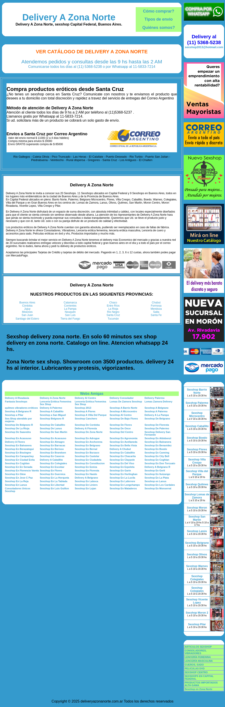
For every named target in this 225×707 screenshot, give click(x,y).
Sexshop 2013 (83, 407)
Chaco (113, 302)
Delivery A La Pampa (156, 415)
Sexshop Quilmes (197, 484)
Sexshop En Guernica (53, 474)
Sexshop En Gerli (154, 470)
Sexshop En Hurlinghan (124, 474)
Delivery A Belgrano (86, 477)
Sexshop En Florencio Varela (22, 470)
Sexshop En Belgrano (87, 445)
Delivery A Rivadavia (17, 398)
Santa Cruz (113, 315)
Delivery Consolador (122, 398)
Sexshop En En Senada (18, 467)
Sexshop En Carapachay (19, 456)
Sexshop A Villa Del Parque (91, 415)
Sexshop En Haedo (86, 474)
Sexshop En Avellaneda (123, 442)
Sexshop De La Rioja (17, 428)
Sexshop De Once (120, 428)
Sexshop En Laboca (86, 481)
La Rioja (113, 308)
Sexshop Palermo (197, 402)
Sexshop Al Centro (121, 415)
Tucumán (113, 318)
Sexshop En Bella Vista (123, 445)
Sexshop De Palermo (156, 428)
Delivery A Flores (15, 442)
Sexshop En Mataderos (123, 488)
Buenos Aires (27, 302)
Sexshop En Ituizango (157, 474)
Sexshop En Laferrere (122, 481)
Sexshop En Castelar (87, 456)
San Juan (27, 315)
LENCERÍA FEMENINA (198, 657)
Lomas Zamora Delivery (158, 401)
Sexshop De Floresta (156, 424)
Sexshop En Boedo (155, 449)
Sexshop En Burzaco (87, 452)
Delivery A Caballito (51, 459)
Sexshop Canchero (86, 418)
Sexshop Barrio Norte (197, 391)
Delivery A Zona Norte (68, 17)
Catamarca (70, 302)
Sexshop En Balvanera (157, 442)
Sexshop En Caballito (122, 452)
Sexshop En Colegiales (53, 463)
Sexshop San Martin (196, 518)
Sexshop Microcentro (197, 414)
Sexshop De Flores (121, 424)
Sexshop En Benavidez (157, 445)
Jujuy (27, 308)
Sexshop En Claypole (122, 459)
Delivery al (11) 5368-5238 (204, 39)
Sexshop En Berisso (52, 449)
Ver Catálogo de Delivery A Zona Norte (92, 51)
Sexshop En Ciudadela (88, 459)
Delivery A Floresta (86, 428)
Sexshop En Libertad (52, 485)
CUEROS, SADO (194, 664)
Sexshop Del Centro (121, 432)
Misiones (27, 312)
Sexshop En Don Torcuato (159, 463)
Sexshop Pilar (197, 624)
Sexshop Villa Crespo (197, 461)
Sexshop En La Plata (156, 477)
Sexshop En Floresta (87, 470)
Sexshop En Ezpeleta (122, 467)
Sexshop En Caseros (52, 456)
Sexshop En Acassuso (18, 438)
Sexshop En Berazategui (19, 449)
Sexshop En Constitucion (90, 463)
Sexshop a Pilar (14, 415)
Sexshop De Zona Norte (89, 432)
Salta (156, 312)
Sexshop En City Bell (156, 456)
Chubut (156, 302)
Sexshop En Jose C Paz (19, 477)
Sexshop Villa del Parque (197, 473)
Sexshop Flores (197, 449)
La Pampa (70, 308)
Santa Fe (156, 315)
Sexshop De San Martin (53, 432)
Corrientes (70, 305)
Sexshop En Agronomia (124, 438)
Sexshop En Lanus (16, 485)
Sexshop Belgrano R (52, 418)
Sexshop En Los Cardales (159, 485)
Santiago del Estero (27, 318)
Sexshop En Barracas (52, 445)
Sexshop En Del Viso (122, 463)
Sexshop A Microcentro (123, 411)
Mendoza (156, 308)
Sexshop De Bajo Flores (124, 418)
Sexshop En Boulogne (18, 452)
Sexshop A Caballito (52, 411)
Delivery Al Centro (85, 398)
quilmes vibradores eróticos (21, 407)
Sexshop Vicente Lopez (197, 601)
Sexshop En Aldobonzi (157, 438)
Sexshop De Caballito (52, 424)
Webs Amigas (91, 393)
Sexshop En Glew (15, 474)
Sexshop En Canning (156, 452)
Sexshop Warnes (197, 566)
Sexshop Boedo (197, 437)
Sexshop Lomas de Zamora (197, 496)
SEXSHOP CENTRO (196, 672)
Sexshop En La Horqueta (54, 477)
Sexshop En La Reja (16, 481)
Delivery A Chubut (120, 449)
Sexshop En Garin (120, 470)
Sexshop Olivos (197, 554)
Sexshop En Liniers (86, 485)
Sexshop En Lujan (85, 488)
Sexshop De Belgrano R (19, 424)
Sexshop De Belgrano (157, 418)
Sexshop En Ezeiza (86, 467)
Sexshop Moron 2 (197, 612)
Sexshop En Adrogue (87, 438)
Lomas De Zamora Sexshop (126, 401)
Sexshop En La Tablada (54, 481)
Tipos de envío (158, 19)
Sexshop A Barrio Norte (123, 407)
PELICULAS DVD (195, 668)
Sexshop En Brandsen (53, 452)
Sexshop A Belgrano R (18, 411)
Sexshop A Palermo (156, 411)
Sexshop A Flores (85, 411)
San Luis (70, 315)
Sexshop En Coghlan (156, 459)
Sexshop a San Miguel (53, 415)
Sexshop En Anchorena (88, 442)
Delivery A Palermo (51, 407)
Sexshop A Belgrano (156, 407)
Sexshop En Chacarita (123, 456)
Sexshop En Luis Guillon (54, 488)
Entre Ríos (113, 305)
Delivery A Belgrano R (157, 467)
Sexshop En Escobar (52, 467)
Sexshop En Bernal (86, 449)
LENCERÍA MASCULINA (199, 661)
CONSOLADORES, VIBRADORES (195, 652)
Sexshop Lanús (197, 531)
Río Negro (113, 312)
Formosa (156, 305)
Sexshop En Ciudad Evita (20, 459)
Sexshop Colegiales (197, 578)
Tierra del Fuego (70, 318)
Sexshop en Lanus (155, 481)
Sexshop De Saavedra (18, 432)
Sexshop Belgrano (197, 542)
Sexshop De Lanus (51, 428)
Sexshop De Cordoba (87, 424)
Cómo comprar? (158, 11)
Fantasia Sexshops (16, 401)
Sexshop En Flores (51, 470)
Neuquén (70, 312)
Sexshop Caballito (197, 426)
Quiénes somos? (158, 27)
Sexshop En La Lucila (122, 477)
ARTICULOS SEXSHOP (198, 646)
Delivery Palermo (154, 398)
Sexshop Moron (197, 507)
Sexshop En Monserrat (157, 488)
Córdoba (27, 305)
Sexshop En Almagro (52, 442)
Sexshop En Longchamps (125, 485)
